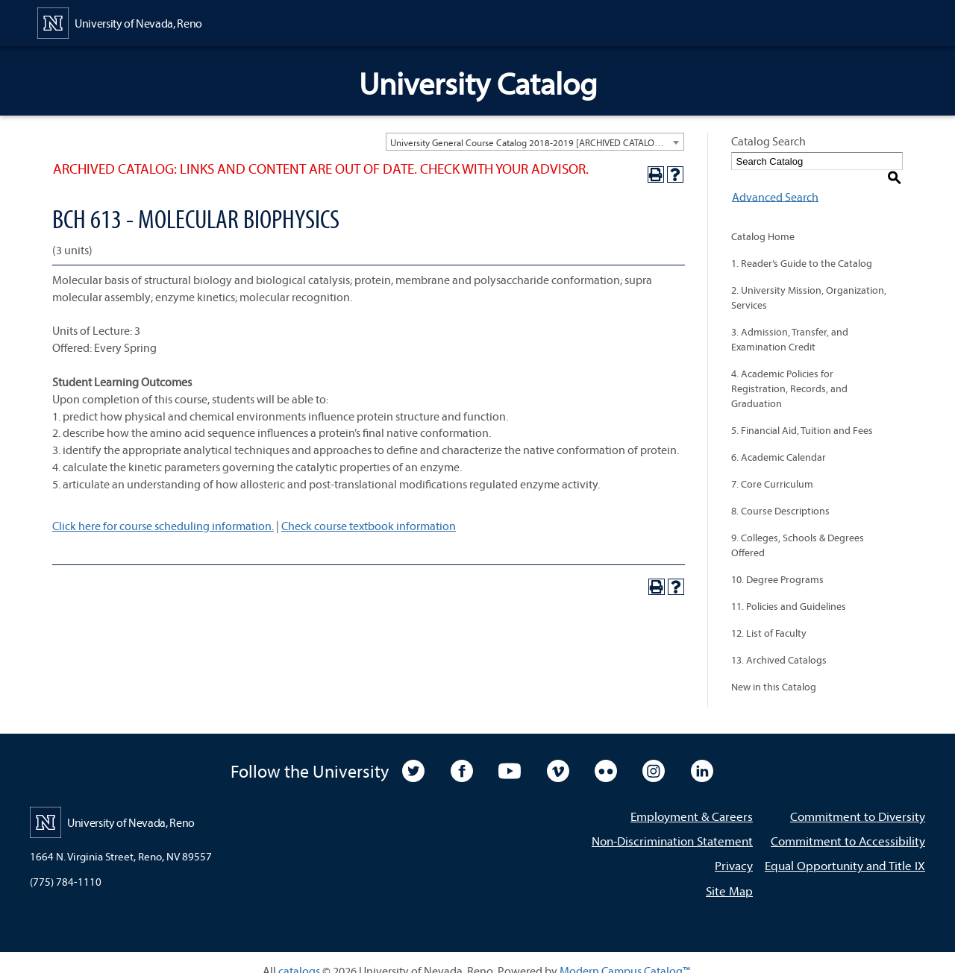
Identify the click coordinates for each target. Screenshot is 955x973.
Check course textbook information (368, 525)
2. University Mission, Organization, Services (808, 282)
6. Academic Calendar (778, 441)
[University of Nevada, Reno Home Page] (119, 21)
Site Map (729, 874)
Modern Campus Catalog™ (625, 954)
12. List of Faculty (769, 617)
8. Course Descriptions (780, 495)
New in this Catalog (773, 671)
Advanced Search (774, 180)
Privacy (734, 849)
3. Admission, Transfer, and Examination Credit (789, 323)
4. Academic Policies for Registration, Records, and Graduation (789, 372)
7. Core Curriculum (772, 468)
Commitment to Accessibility (848, 825)
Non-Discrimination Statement (672, 825)
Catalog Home (763, 220)
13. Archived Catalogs (779, 644)
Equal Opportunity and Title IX (845, 849)
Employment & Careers (691, 800)
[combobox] (535, 142)
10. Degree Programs (777, 563)
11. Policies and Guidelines (788, 590)
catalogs (299, 954)
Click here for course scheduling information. (163, 525)
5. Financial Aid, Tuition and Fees (802, 414)
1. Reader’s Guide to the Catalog (801, 247)
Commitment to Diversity (857, 800)
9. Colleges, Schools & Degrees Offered (797, 529)
